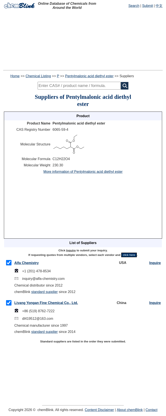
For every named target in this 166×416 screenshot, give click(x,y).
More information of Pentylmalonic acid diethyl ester (83, 171)
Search (133, 6)
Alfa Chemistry (26, 263)
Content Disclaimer (99, 410)
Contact (151, 410)
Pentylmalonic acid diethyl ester (89, 76)
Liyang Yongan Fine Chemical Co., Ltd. (46, 303)
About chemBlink (130, 410)
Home (15, 76)
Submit (147, 6)
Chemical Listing (38, 76)
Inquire (155, 263)
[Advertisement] (83, 40)
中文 (159, 6)
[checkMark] (8, 262)
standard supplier (44, 292)
